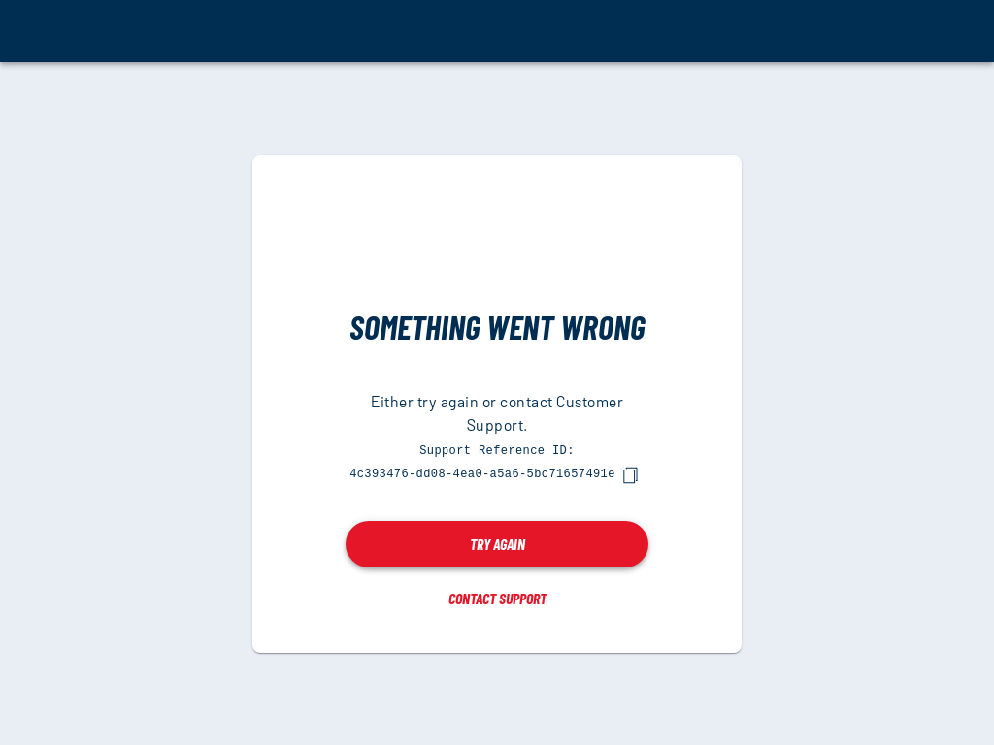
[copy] (630, 474)
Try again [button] (497, 543)
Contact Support (497, 597)
